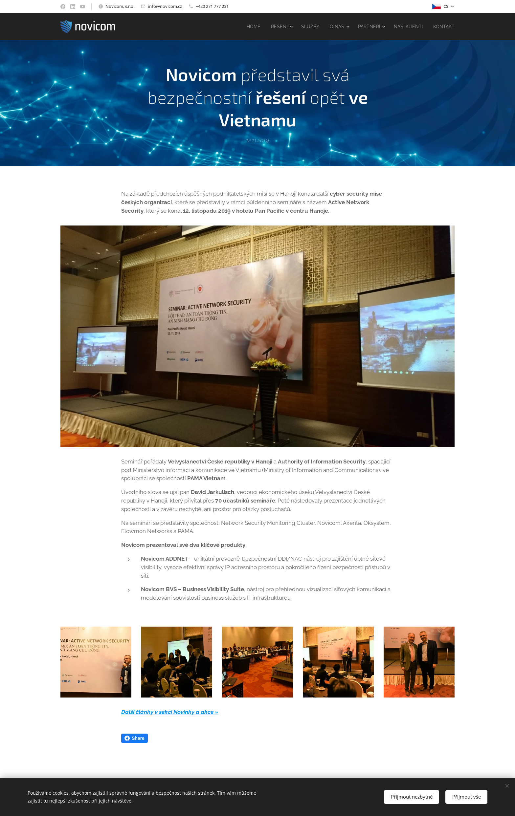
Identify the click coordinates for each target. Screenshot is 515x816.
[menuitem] (243, 26)
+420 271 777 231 (212, 6)
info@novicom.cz (165, 6)
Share (134, 738)
